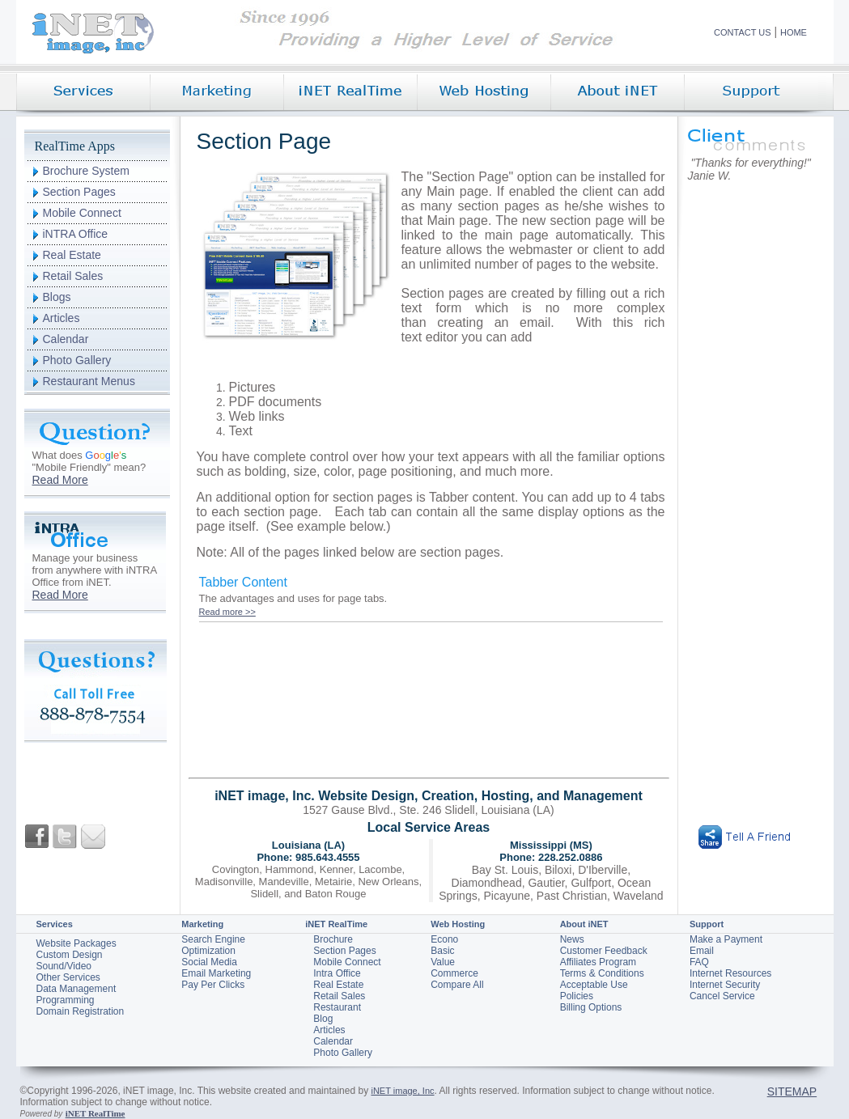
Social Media (209, 962)
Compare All (457, 984)
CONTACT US (742, 32)
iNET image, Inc (402, 1091)
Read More (60, 479)
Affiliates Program (598, 962)
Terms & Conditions (602, 973)
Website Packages (76, 943)
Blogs (57, 296)
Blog (323, 1018)
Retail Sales (73, 275)
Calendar (66, 339)
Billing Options (591, 1007)
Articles (61, 318)
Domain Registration (80, 1011)
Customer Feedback (603, 950)
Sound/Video (64, 966)
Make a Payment (726, 939)
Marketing (202, 924)
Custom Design (69, 954)
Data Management (76, 988)
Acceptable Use (594, 984)
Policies (576, 996)
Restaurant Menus (89, 381)
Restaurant (337, 1007)
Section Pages (79, 191)
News (572, 939)
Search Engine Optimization (213, 945)
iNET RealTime (336, 924)
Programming (65, 1000)
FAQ (699, 962)
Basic (442, 950)
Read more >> (227, 612)
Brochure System (86, 170)
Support (707, 924)
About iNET (584, 924)
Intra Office (336, 973)
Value (443, 962)
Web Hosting (458, 924)
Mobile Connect (82, 212)
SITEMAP (792, 1091)
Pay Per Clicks (212, 984)
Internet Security (725, 984)
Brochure (333, 939)
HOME (793, 32)
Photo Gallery (77, 360)
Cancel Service (722, 996)
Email (702, 950)
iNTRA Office (75, 233)
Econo (444, 939)
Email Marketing (216, 973)
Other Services (68, 977)
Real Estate (72, 254)
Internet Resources (730, 973)
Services (54, 924)
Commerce (454, 973)
